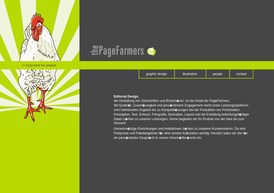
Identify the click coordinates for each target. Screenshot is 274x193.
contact (241, 74)
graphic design (156, 74)
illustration (190, 74)
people (217, 74)
